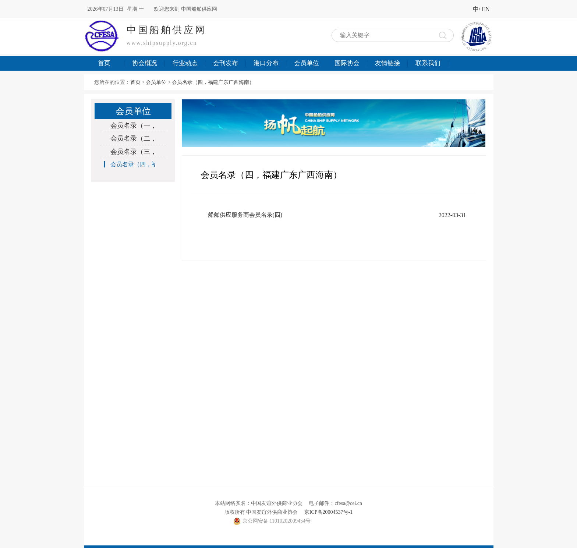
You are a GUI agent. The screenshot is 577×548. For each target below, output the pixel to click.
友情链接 (387, 63)
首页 (104, 63)
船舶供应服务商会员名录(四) (245, 215)
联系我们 (427, 63)
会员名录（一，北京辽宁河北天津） (129, 125)
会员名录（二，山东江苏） (129, 138)
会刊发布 (225, 63)
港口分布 (266, 63)
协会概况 (144, 63)
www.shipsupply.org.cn (162, 43)
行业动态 (185, 63)
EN (485, 9)
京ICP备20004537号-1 (328, 512)
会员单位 (306, 63)
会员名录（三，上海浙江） (129, 151)
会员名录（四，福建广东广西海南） (213, 82)
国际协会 (347, 63)
